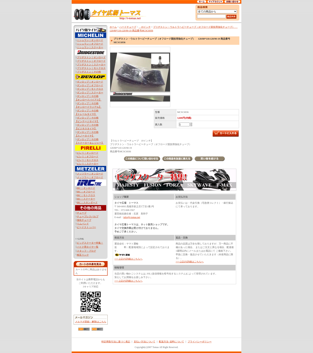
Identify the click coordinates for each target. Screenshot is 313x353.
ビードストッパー (86, 227)
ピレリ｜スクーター (87, 163)
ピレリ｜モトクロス (87, 160)
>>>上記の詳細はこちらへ (128, 258)
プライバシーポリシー (200, 341)
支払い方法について (144, 341)
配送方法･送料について (171, 341)
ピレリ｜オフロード (87, 156)
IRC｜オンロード (86, 188)
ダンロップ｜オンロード (90, 81)
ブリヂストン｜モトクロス (91, 68)
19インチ (145, 27)
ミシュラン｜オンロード (90, 40)
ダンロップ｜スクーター (90, 92)
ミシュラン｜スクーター (90, 47)
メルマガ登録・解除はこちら (90, 321)
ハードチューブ (127, 27)
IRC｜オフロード (86, 191)
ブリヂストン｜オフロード (91, 61)
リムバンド (83, 223)
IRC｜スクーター (86, 198)
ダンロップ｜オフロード (90, 85)
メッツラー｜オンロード (90, 173)
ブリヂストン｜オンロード (91, 57)
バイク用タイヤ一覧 (87, 246)
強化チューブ (84, 220)
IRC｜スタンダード (87, 202)
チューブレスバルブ (87, 216)
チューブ (81, 212)
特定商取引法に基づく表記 (115, 341)
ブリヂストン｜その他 (89, 71)
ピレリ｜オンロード (87, 153)
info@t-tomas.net (131, 217)
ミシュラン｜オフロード (90, 43)
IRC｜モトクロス (86, 195)
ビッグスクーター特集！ (90, 242)
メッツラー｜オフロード (90, 177)
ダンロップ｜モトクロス (90, 89)
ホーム (113, 27)
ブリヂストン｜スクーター (91, 64)
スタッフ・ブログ (86, 250)
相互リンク (83, 254)
